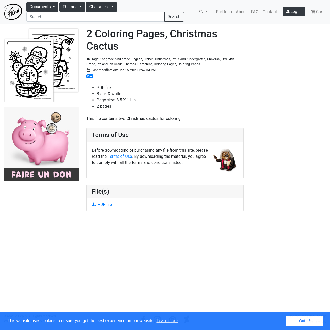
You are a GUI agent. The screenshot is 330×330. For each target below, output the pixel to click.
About (241, 11)
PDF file (102, 204)
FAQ (255, 11)
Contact (270, 11)
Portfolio (224, 11)
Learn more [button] (167, 320)
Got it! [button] (304, 321)
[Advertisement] (165, 264)
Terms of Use (120, 156)
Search (174, 16)
